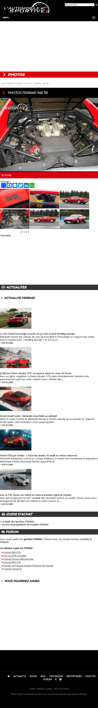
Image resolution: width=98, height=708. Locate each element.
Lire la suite (7, 342)
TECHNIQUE (56, 676)
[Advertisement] (49, 46)
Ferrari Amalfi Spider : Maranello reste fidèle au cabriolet (28, 416)
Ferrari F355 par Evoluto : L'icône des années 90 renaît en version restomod (38, 455)
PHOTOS (28, 83)
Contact (32, 688)
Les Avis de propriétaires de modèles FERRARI (24, 524)
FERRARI (37, 83)
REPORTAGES (74, 676)
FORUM (47, 679)
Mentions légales (44, 688)
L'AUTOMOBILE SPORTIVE (12, 83)
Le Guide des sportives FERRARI (17, 521)
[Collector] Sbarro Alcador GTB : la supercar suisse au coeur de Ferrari (35, 373)
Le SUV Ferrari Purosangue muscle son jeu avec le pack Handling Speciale (37, 333)
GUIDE (33, 676)
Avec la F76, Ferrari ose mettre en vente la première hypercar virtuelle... (36, 494)
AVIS (43, 676)
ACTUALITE (19, 676)
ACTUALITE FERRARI (19, 298)
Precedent (5, 235)
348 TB (45, 83)
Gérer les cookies (61, 688)
